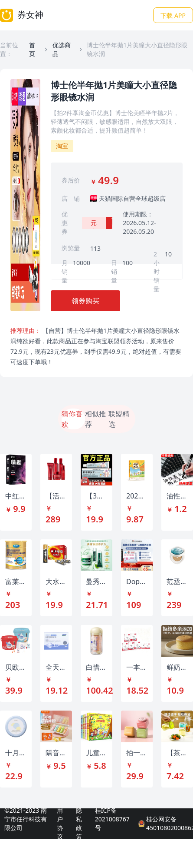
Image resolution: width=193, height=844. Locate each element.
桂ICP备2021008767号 (112, 819)
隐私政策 (79, 823)
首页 (32, 49)
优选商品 (61, 49)
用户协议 (60, 823)
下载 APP (173, 15)
